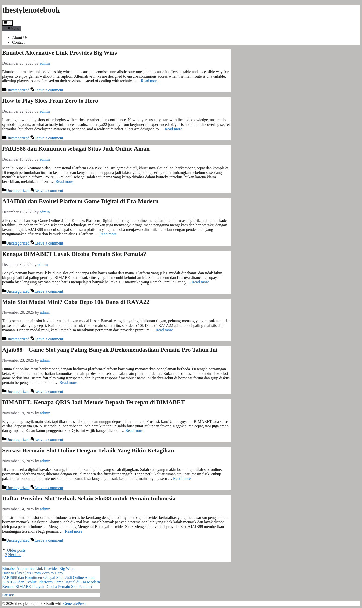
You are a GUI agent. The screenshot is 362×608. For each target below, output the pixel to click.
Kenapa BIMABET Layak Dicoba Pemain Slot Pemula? (74, 254)
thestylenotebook (31, 9)
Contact (18, 42)
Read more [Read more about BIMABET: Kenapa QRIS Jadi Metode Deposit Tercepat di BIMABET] (134, 430)
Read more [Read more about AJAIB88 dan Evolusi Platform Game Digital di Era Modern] (108, 234)
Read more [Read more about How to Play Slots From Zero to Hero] (173, 129)
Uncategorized (17, 90)
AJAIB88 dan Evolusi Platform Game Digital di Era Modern (80, 201)
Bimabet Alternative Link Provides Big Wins (59, 52)
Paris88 (8, 595)
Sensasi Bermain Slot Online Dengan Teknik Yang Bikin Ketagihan (88, 450)
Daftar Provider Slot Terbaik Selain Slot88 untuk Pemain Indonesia (89, 498)
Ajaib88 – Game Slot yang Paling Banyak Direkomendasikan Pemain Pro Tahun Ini (109, 349)
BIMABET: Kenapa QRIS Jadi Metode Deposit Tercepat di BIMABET (93, 402)
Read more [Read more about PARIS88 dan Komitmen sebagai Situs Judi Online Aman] (64, 181)
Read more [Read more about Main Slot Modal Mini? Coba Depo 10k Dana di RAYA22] (164, 330)
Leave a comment (48, 90)
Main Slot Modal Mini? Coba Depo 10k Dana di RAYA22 (75, 302)
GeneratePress (74, 603)
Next (14, 555)
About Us (20, 37)
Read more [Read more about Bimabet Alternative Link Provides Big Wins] (149, 81)
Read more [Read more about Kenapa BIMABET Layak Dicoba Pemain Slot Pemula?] (200, 282)
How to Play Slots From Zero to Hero (50, 100)
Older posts (16, 550)
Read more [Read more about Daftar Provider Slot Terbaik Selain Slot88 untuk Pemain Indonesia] (73, 531)
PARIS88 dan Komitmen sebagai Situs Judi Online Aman (76, 148)
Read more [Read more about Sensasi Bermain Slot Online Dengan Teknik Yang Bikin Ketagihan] (182, 478)
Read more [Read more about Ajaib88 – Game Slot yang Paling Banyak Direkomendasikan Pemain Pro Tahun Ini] (68, 382)
